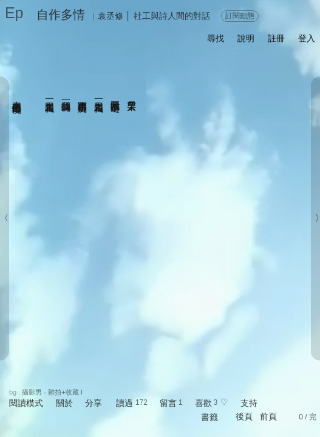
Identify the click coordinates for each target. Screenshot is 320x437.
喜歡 (203, 403)
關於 (64, 403)
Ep (14, 12)
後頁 (244, 416)
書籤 (209, 417)
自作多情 (60, 14)
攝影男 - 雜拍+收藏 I (52, 392)
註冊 (276, 38)
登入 (306, 38)
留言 (168, 403)
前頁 (268, 416)
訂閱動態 (239, 16)
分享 (93, 403)
